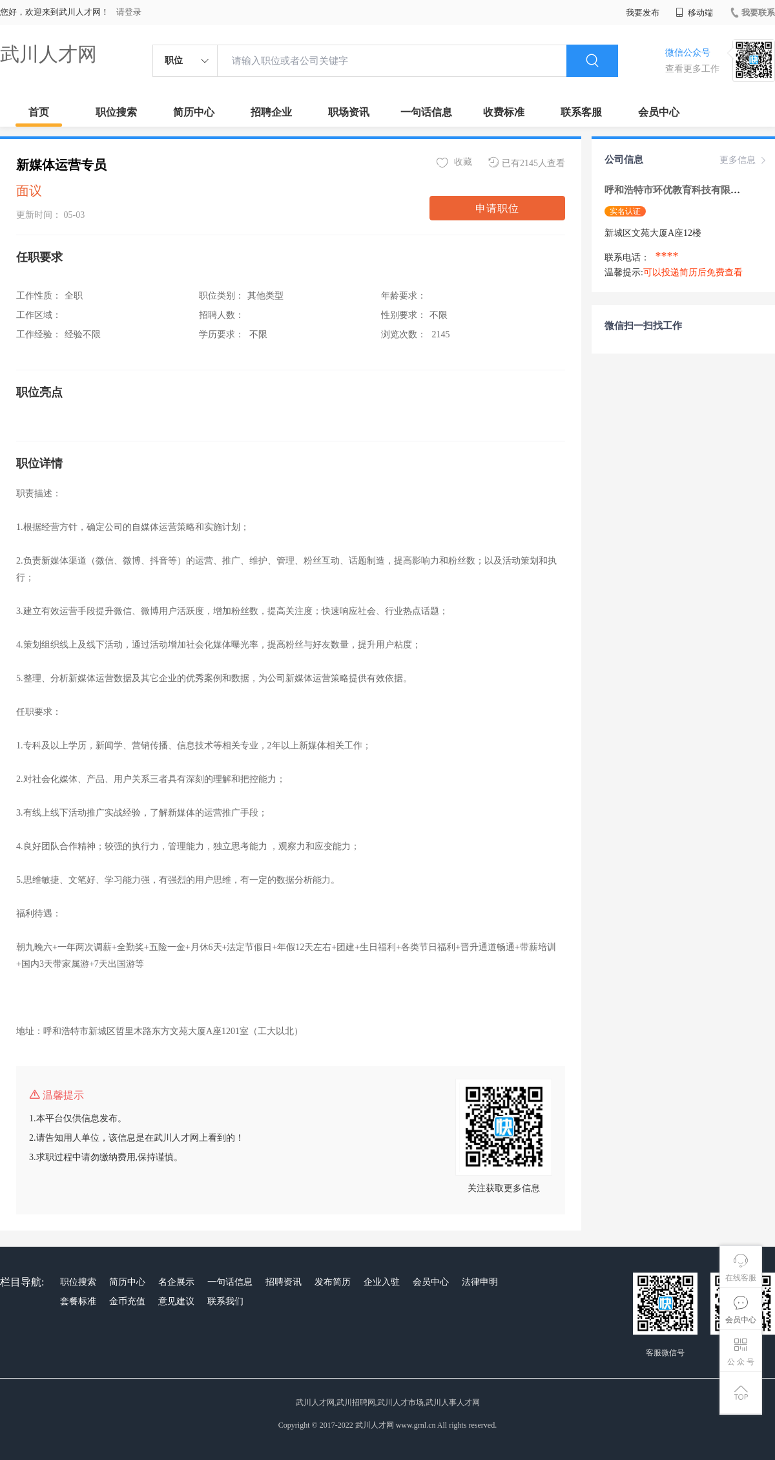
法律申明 (480, 1282)
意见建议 (176, 1301)
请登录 (128, 12)
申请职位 (497, 208)
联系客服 (581, 112)
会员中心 (658, 112)
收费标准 (503, 112)
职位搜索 (116, 112)
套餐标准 (78, 1301)
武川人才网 (48, 54)
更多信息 (744, 160)
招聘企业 (271, 112)
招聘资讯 (283, 1282)
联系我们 (225, 1301)
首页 (38, 112)
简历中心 (193, 112)
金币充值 (127, 1301)
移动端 (694, 12)
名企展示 (176, 1282)
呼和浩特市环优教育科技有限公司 (678, 190)
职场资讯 (348, 112)
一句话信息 (426, 112)
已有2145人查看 (526, 162)
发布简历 (333, 1282)
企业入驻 (382, 1282)
